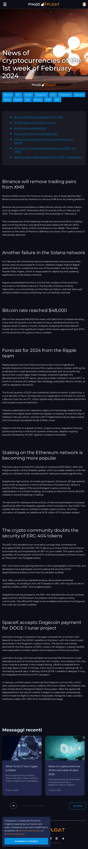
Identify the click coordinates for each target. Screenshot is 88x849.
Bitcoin (8, 94)
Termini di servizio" (14, 834)
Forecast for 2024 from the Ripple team (36, 133)
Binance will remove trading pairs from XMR (38, 117)
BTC (18, 94)
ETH (53, 94)
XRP (57, 99)
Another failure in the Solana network (34, 122)
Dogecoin (41, 94)
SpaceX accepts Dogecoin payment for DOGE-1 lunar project (47, 157)
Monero (79, 94)
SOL (28, 99)
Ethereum (65, 94)
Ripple (17, 99)
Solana (37, 99)
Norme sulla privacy (30, 830)
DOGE (28, 94)
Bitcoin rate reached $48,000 (30, 128)
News (7, 99)
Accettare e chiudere (26, 841)
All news (77, 805)
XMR (48, 99)
